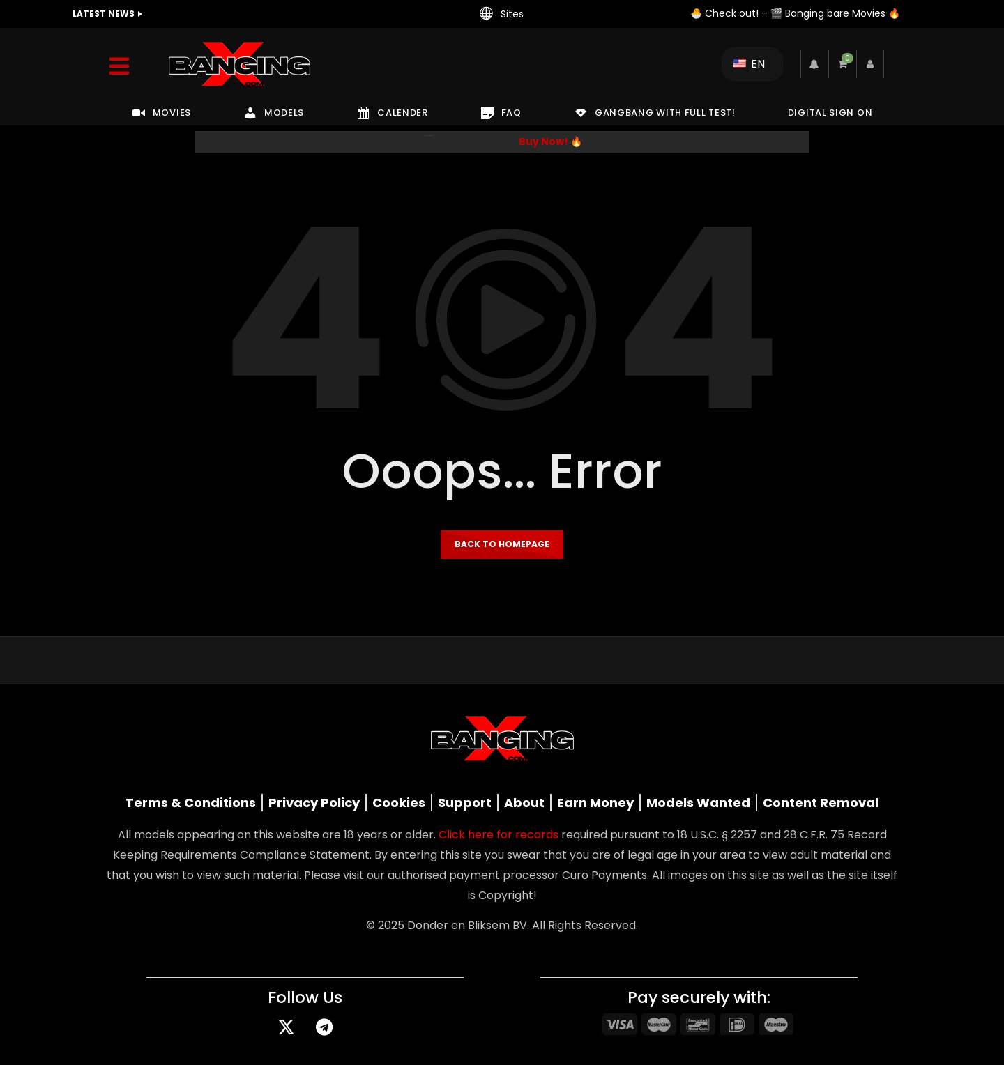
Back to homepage (502, 544)
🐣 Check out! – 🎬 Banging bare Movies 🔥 (795, 13)
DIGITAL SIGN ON (830, 112)
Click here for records (498, 835)
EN (749, 64)
